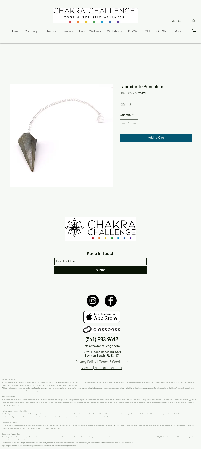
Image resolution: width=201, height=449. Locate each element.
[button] (194, 30)
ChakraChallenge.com (94, 382)
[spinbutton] (129, 123)
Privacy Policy (85, 361)
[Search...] (178, 20)
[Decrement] (123, 123)
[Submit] (100, 270)
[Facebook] (111, 301)
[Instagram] (93, 301)
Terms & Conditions (113, 361)
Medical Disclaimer (108, 368)
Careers (87, 368)
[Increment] (135, 123)
